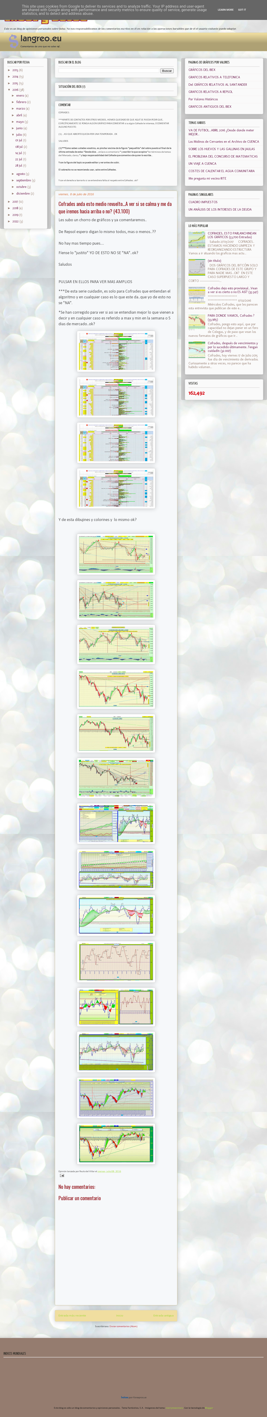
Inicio (119, 1315)
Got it (242, 9)
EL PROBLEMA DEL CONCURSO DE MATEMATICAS (223, 156)
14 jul (19, 153)
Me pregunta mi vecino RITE (207, 178)
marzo (21, 108)
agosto (21, 174)
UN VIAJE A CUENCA (202, 164)
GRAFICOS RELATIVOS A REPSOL (211, 92)
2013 (16, 70)
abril (19, 115)
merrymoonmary (174, 1408)
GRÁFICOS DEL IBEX (202, 70)
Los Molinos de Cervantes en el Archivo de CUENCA (224, 142)
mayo (20, 122)
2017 (16, 202)
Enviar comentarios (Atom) (123, 1326)
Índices (124, 1397)
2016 (16, 90)
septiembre (24, 180)
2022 (16, 221)
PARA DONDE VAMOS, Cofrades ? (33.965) (231, 318)
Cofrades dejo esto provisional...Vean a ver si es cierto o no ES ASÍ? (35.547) (233, 290)
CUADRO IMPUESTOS (203, 202)
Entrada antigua (163, 1315)
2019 (16, 215)
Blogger (209, 1408)
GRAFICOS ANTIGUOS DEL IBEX (210, 107)
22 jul (19, 159)
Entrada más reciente (72, 1315)
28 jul (19, 165)
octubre (21, 187)
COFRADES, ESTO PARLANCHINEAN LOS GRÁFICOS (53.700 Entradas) (232, 235)
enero (20, 96)
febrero (21, 102)
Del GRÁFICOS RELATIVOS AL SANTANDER (218, 85)
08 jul (19, 147)
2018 (16, 208)
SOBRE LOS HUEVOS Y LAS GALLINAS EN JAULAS (222, 149)
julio (19, 135)
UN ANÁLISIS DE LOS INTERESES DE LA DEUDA (220, 209)
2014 (16, 77)
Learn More (226, 9)
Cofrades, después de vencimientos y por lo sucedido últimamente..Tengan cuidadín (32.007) (233, 347)
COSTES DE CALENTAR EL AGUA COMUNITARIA (222, 171)
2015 (16, 83)
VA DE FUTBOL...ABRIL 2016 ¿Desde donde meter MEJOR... (221, 132)
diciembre (23, 194)
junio (19, 128)
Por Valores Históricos (203, 99)
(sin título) (214, 261)
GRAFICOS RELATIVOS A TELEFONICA (214, 77)
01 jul (19, 140)
